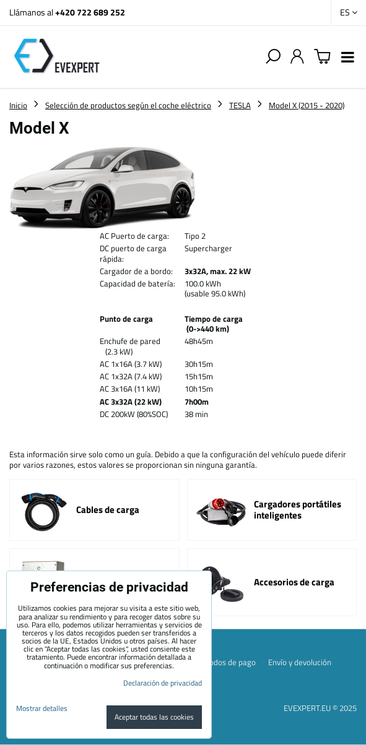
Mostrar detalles (42, 708)
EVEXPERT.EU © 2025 (320, 708)
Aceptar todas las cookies (154, 717)
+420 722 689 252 (90, 12)
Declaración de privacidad (162, 683)
